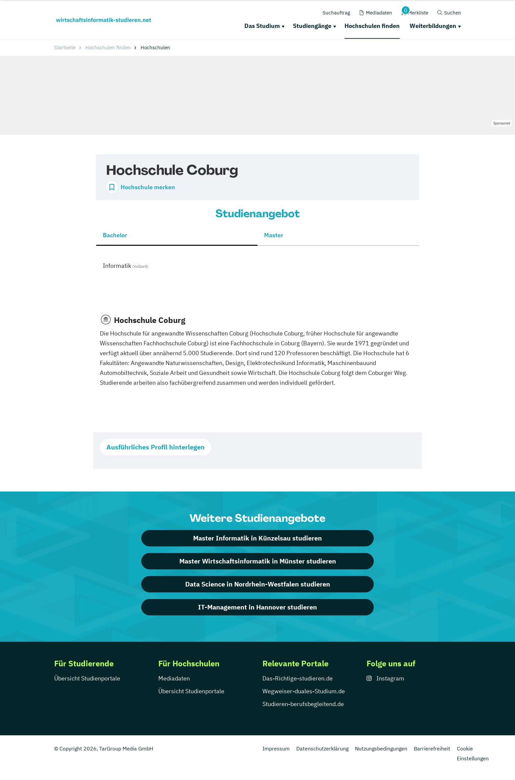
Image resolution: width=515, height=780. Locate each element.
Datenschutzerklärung (322, 748)
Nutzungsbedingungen (381, 748)
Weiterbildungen (433, 26)
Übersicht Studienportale (87, 678)
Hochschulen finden (372, 26)
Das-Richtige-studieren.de (297, 678)
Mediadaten (174, 678)
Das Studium (262, 26)
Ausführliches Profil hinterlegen (155, 447)
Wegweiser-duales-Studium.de (303, 691)
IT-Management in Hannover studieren (257, 607)
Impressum (276, 748)
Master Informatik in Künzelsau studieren (257, 538)
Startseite (65, 47)
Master (273, 235)
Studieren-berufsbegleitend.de (303, 704)
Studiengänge (312, 26)
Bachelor (115, 235)
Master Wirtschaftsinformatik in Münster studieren (257, 561)
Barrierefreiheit (432, 748)
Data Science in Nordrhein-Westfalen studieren (257, 584)
